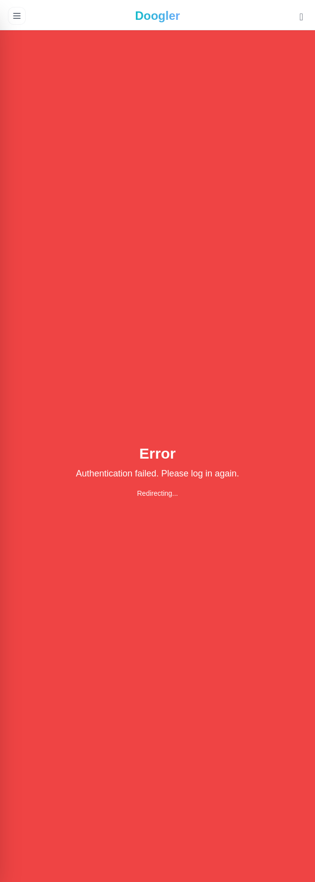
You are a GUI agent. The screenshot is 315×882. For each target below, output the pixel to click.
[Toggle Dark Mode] (301, 18)
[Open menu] (17, 16)
